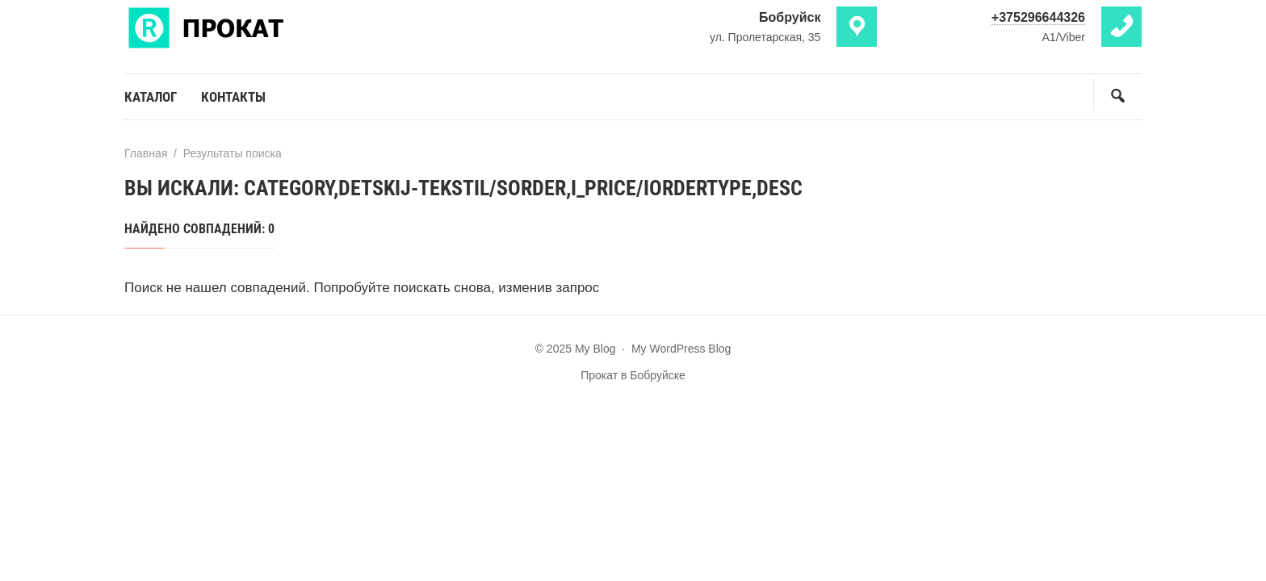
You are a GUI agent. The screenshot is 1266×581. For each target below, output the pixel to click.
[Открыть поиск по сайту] (1117, 95)
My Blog (245, 26)
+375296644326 (1038, 17)
